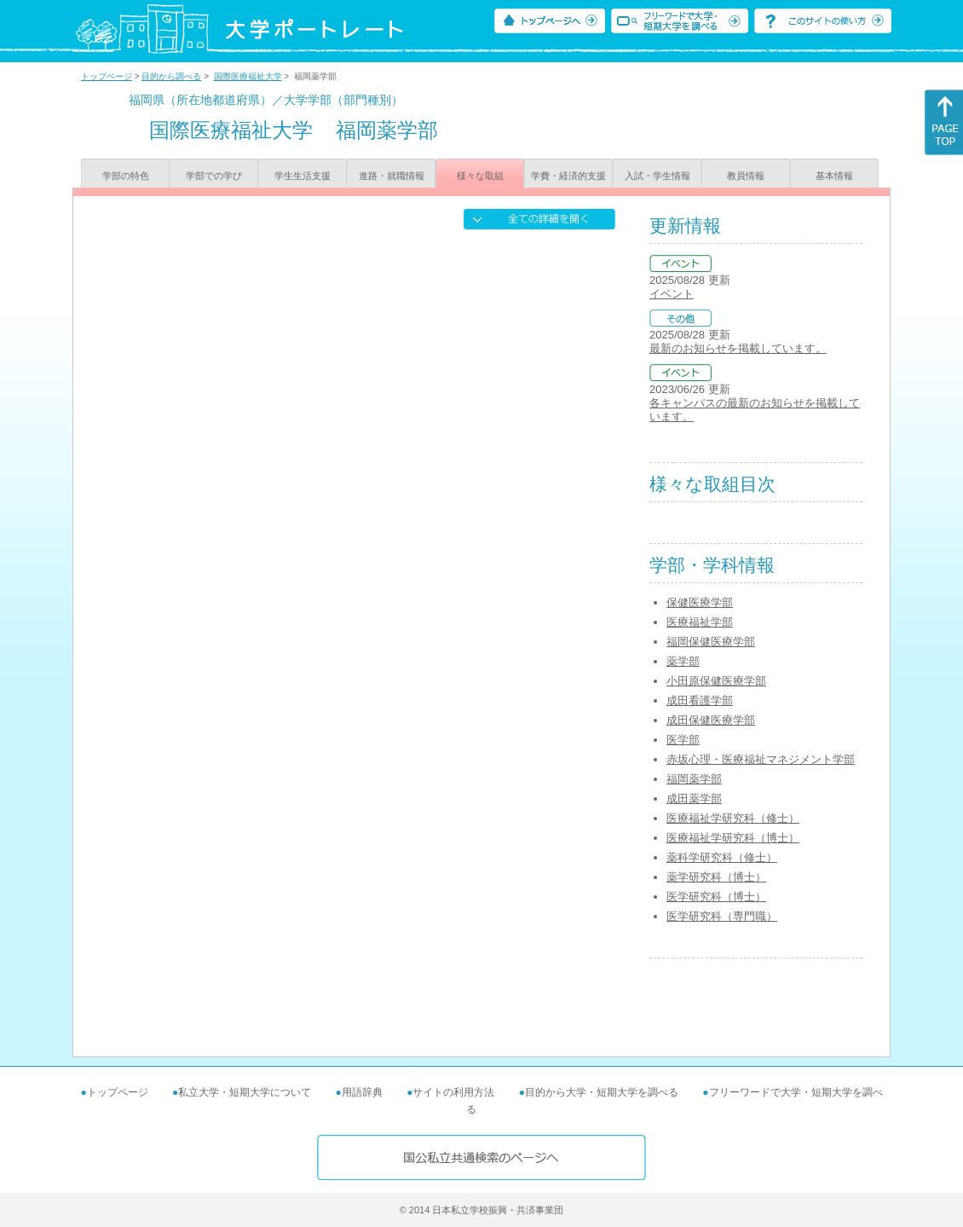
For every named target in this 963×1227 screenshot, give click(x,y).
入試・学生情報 (657, 176)
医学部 (683, 739)
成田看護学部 (699, 700)
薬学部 (683, 661)
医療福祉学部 (699, 622)
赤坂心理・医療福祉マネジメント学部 (760, 759)
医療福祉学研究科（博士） (732, 837)
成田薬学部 (694, 798)
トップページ (106, 76)
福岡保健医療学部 (710, 641)
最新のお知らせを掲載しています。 (738, 348)
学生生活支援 (302, 176)
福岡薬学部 (694, 779)
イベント (671, 293)
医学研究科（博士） (716, 896)
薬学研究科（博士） (716, 877)
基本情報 (834, 176)
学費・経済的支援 (568, 176)
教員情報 (745, 176)
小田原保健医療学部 (716, 680)
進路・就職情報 (391, 176)
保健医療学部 (699, 602)
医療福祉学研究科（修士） (732, 818)
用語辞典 (362, 1092)
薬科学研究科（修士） (721, 857)
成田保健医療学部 (710, 720)
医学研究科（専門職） (721, 916)
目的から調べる (171, 76)
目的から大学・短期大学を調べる (601, 1092)
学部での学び (214, 176)
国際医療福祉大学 (248, 76)
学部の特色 (125, 176)
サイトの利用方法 (453, 1092)
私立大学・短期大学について (244, 1092)
